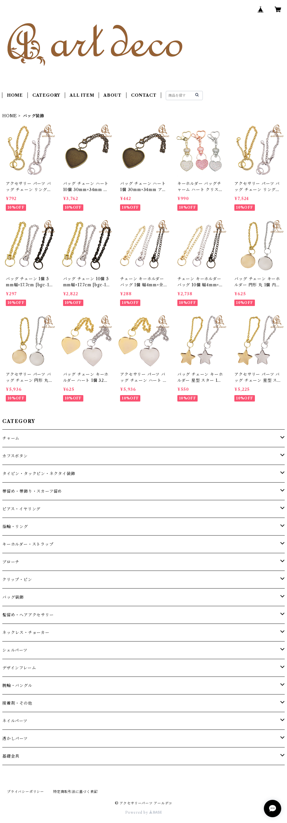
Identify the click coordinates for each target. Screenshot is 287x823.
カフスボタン (15, 456)
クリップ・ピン (17, 579)
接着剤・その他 (17, 703)
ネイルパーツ (14, 720)
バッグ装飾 (13, 597)
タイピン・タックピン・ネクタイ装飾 (38, 473)
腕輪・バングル (17, 685)
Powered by (143, 812)
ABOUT (113, 95)
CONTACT (144, 95)
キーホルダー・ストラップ (28, 544)
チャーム (10, 438)
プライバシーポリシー (25, 791)
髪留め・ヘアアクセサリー (28, 614)
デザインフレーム (19, 667)
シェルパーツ (14, 650)
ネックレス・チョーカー (25, 632)
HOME (15, 95)
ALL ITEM (82, 95)
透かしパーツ (15, 738)
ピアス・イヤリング (21, 509)
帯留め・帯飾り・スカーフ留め (32, 491)
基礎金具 (10, 756)
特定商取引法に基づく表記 (75, 791)
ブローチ (10, 561)
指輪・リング (15, 526)
